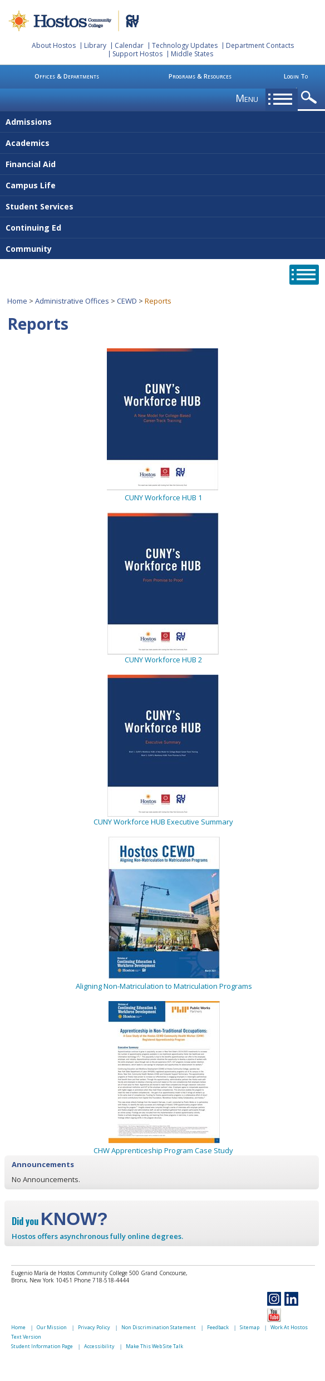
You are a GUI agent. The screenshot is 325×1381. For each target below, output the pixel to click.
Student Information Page (42, 1346)
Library (95, 45)
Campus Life (31, 185)
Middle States (192, 53)
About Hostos (54, 45)
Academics (28, 143)
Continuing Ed (33, 227)
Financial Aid (31, 164)
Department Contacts (260, 45)
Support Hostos (137, 53)
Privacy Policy (94, 1327)
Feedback (218, 1327)
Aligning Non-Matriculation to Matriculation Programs (164, 986)
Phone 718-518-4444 (101, 1280)
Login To (296, 76)
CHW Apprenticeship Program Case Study (163, 1145)
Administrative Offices (72, 301)
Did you (60, 1221)
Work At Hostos (289, 1327)
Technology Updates (185, 45)
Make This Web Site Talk (154, 1346)
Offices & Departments (67, 76)
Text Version (26, 1336)
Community (29, 248)
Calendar (129, 45)
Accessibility (99, 1346)
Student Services (39, 206)
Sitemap (249, 1327)
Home (17, 301)
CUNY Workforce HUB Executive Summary (163, 822)
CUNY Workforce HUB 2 (163, 660)
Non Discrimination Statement (158, 1327)
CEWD (127, 301)
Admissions (29, 121)
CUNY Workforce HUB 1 (163, 497)
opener (311, 98)
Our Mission (52, 1327)
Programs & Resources (200, 76)
